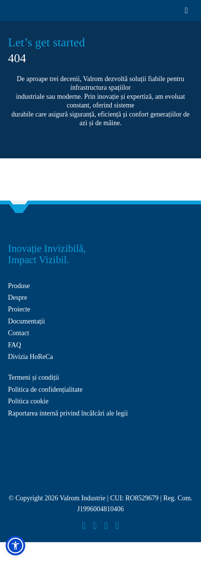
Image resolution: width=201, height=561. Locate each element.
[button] (15, 545)
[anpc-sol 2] (36, 433)
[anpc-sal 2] (100, 433)
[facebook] (84, 526)
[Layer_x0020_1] (28, 8)
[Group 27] (19, 228)
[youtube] (106, 526)
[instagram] (95, 526)
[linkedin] (117, 526)
